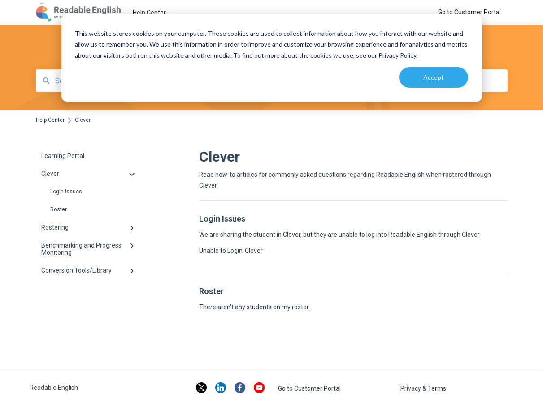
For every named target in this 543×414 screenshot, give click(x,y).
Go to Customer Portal (309, 388)
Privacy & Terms (423, 388)
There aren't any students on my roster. (254, 307)
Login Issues (66, 191)
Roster (58, 209)
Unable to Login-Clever (231, 250)
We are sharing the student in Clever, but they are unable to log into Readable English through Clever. (340, 234)
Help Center (149, 12)
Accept (433, 77)
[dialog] (271, 58)
